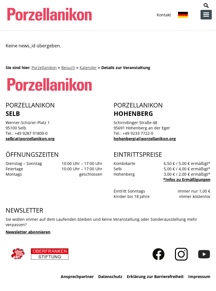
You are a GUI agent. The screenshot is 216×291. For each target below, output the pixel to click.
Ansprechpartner (77, 276)
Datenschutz (110, 276)
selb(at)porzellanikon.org (30, 138)
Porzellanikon (44, 67)
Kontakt (164, 14)
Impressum (199, 276)
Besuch (68, 67)
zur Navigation (206, 14)
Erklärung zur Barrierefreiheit (155, 276)
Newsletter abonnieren (28, 232)
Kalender (88, 67)
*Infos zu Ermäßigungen (186, 179)
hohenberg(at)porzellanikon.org (145, 138)
